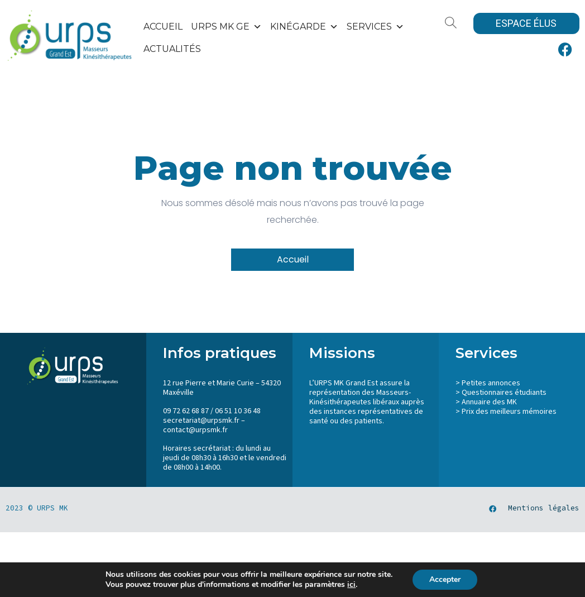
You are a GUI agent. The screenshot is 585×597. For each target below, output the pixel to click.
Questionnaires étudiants (504, 392)
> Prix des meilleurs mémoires (506, 411)
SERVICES (375, 27)
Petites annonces (491, 383)
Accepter (445, 579)
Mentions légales (543, 508)
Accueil (163, 26)
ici (351, 585)
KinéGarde (304, 27)
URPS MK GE (226, 27)
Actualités (172, 49)
